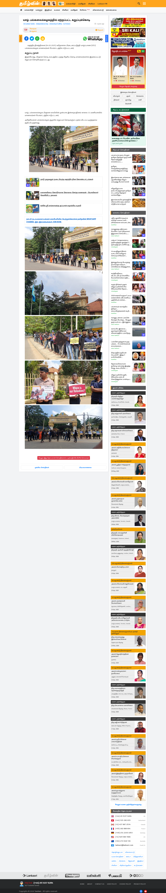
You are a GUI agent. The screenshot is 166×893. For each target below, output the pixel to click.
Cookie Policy (125, 884)
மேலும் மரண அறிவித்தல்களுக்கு (128, 805)
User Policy (112, 884)
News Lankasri (115, 236)
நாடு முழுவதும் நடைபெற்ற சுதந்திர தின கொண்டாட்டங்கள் (66, 179)
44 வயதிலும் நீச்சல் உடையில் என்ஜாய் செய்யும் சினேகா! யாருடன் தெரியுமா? (119, 253)
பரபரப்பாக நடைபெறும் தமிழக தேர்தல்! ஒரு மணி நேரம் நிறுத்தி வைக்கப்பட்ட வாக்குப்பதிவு (121, 158)
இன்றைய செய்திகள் (128, 92)
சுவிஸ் (114, 861)
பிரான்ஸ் (122, 861)
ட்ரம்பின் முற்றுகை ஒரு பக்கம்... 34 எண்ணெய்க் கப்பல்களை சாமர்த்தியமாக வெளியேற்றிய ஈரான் (120, 344)
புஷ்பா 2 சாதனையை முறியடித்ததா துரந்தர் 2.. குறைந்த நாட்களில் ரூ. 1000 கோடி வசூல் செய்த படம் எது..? (121, 242)
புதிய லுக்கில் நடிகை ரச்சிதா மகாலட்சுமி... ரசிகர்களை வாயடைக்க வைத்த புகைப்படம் (120, 220)
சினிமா (91, 4)
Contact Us (99, 884)
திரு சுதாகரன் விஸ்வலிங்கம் (122, 431)
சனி (140, 100)
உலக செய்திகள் (117, 857)
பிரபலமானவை (85, 467)
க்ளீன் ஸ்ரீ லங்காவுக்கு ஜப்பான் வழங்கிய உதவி (60, 206)
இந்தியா (49, 10)
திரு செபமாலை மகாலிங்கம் (122, 705)
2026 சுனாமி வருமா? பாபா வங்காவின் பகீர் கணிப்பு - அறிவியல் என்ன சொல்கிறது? (121, 298)
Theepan (33, 29)
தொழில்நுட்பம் (117, 852)
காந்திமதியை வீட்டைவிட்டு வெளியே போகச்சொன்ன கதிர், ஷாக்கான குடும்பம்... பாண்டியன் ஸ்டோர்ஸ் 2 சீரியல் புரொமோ (120, 275)
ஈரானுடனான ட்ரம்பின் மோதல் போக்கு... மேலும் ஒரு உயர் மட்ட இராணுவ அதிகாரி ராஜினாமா (121, 320)
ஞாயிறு (128, 100)
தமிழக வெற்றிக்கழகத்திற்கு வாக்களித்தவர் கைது (119, 168)
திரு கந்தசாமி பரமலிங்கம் (121, 414)
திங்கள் (116, 100)
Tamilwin (38, 891)
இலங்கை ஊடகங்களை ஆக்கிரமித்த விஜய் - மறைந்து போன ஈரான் (120, 179)
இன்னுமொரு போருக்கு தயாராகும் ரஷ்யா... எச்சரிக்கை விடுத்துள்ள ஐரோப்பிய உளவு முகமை (121, 264)
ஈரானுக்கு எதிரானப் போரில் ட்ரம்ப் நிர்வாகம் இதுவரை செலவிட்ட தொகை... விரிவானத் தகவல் (120, 231)
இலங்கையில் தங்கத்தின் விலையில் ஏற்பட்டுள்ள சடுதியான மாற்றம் (121, 202)
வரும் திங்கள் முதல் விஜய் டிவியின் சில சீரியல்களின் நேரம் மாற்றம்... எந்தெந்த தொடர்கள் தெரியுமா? (119, 287)
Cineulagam (114, 247)
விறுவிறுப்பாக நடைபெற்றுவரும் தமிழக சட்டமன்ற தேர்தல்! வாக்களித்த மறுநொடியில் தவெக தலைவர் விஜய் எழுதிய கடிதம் (121, 192)
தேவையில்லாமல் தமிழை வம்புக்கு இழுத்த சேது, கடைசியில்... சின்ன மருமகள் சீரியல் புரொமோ (120, 366)
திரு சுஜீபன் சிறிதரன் (119, 722)
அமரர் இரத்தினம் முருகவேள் (122, 774)
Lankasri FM (102, 4)
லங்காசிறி (71, 4)
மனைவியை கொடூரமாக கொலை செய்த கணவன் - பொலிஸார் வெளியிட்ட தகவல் (69, 194)
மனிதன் (82, 4)
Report (99, 30)
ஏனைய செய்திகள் (121, 213)
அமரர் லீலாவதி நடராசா (120, 567)
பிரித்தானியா (138, 857)
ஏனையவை (114, 10)
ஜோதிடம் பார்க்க (121, 51)
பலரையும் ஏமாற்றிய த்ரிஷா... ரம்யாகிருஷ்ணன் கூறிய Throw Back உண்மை (120, 309)
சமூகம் (34, 31)
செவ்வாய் (140, 96)
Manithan (113, 225)
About (89, 884)
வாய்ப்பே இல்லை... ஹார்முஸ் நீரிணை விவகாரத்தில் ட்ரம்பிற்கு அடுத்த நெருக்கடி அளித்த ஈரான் (120, 331)
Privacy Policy (140, 884)
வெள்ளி (128, 104)
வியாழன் (116, 96)
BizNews (87, 10)
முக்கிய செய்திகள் (42, 467)
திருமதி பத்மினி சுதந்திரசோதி (122, 550)
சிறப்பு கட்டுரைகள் (121, 110)
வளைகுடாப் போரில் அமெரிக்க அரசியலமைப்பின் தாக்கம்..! (126, 139)
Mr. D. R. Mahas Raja (119, 78)
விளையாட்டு (101, 10)
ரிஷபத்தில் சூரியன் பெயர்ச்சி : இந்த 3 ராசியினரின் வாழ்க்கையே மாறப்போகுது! (118, 355)
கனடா (128, 857)
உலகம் (59, 10)
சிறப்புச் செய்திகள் (121, 150)
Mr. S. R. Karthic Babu (136, 78)
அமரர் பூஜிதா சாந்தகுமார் (120, 465)
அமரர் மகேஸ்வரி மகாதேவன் (122, 482)
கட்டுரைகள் (138, 865)
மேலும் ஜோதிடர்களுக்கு (128, 86)
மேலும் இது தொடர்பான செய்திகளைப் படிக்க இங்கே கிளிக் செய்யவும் (63, 458)
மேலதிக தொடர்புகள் (122, 811)
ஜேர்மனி (131, 861)
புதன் (128, 96)
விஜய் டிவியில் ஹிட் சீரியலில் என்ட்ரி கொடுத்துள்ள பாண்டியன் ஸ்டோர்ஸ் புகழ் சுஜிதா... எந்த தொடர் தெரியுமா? (121, 377)
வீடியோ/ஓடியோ (125, 865)
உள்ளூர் (39, 10)
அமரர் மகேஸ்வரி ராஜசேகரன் (122, 584)
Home (82, 884)
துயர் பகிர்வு (118, 388)
